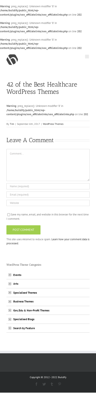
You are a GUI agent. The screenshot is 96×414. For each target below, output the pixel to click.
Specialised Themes (25, 293)
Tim (12, 123)
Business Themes (23, 301)
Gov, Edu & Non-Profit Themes (31, 310)
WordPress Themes (53, 123)
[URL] (48, 203)
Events (17, 275)
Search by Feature (24, 328)
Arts (15, 284)
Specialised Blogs (23, 319)
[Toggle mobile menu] (87, 56)
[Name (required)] (48, 186)
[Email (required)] (48, 195)
